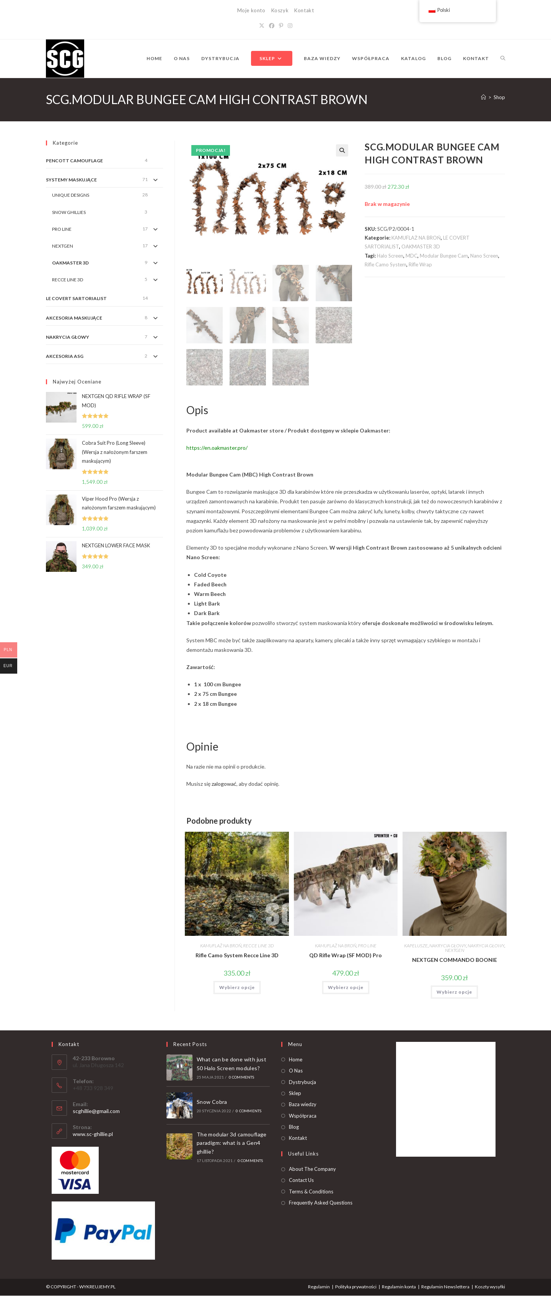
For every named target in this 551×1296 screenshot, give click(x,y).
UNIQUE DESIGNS (70, 195)
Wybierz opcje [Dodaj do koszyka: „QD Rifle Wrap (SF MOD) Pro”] (346, 988)
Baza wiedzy (302, 1105)
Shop (499, 97)
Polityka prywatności (356, 1287)
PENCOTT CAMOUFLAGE (74, 160)
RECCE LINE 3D (258, 946)
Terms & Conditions (311, 1192)
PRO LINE (367, 946)
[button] (342, 150)
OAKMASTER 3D (420, 246)
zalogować (224, 784)
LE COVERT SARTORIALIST (76, 298)
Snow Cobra (212, 1102)
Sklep (295, 1093)
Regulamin (319, 1287)
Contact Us (301, 1181)
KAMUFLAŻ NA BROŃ (416, 238)
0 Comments (241, 1078)
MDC (411, 256)
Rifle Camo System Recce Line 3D (237, 956)
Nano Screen (484, 256)
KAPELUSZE (416, 946)
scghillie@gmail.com (96, 1111)
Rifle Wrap (420, 264)
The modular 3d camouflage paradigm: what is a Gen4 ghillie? (232, 1143)
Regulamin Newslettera (445, 1287)
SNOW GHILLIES (69, 212)
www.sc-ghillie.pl (93, 1134)
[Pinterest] (281, 25)
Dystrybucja (302, 1082)
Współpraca (302, 1116)
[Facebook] (272, 25)
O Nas (296, 1071)
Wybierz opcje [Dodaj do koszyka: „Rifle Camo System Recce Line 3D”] (237, 988)
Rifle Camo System (385, 264)
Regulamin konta (399, 1287)
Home (295, 1060)
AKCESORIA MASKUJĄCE (74, 318)
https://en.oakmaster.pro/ (217, 448)
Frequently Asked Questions (320, 1203)
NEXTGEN (454, 951)
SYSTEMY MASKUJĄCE (71, 180)
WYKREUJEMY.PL (97, 1287)
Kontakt (304, 10)
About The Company (312, 1169)
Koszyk (280, 10)
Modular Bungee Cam (444, 256)
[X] (262, 25)
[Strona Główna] (483, 97)
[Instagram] (290, 25)
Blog (294, 1127)
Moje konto (251, 10)
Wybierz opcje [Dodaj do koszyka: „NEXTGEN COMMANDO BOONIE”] (454, 993)
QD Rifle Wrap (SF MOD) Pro (345, 956)
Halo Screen (390, 256)
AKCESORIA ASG (64, 356)
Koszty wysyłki (490, 1287)
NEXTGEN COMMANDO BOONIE (454, 960)
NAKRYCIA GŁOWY (447, 946)
